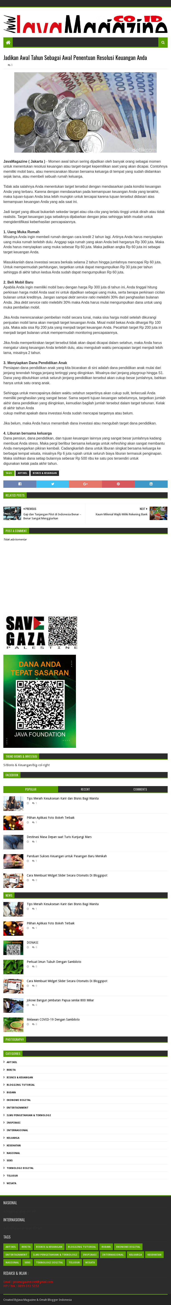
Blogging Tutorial (21, 1084)
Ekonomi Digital (19, 1100)
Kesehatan (14, 1145)
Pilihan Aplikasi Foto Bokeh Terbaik (51, 817)
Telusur (12, 1175)
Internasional (17, 1130)
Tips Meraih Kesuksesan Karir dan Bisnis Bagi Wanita (63, 798)
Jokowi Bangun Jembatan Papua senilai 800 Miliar (60, 1000)
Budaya (11, 1092)
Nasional (13, 1153)
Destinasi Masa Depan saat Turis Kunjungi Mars (59, 837)
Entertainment (17, 1107)
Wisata (11, 1183)
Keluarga (13, 1138)
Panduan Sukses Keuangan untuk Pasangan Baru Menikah (67, 856)
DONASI (32, 942)
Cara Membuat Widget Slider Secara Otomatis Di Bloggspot (67, 875)
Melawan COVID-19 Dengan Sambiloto (53, 1019)
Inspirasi (13, 1122)
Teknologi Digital (20, 1168)
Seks (10, 1160)
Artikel (22, 473)
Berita (11, 1069)
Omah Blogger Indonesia (55, 1299)
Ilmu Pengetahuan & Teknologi (29, 1115)
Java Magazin (25, 1299)
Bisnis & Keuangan (45, 473)
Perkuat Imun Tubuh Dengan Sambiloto (54, 962)
